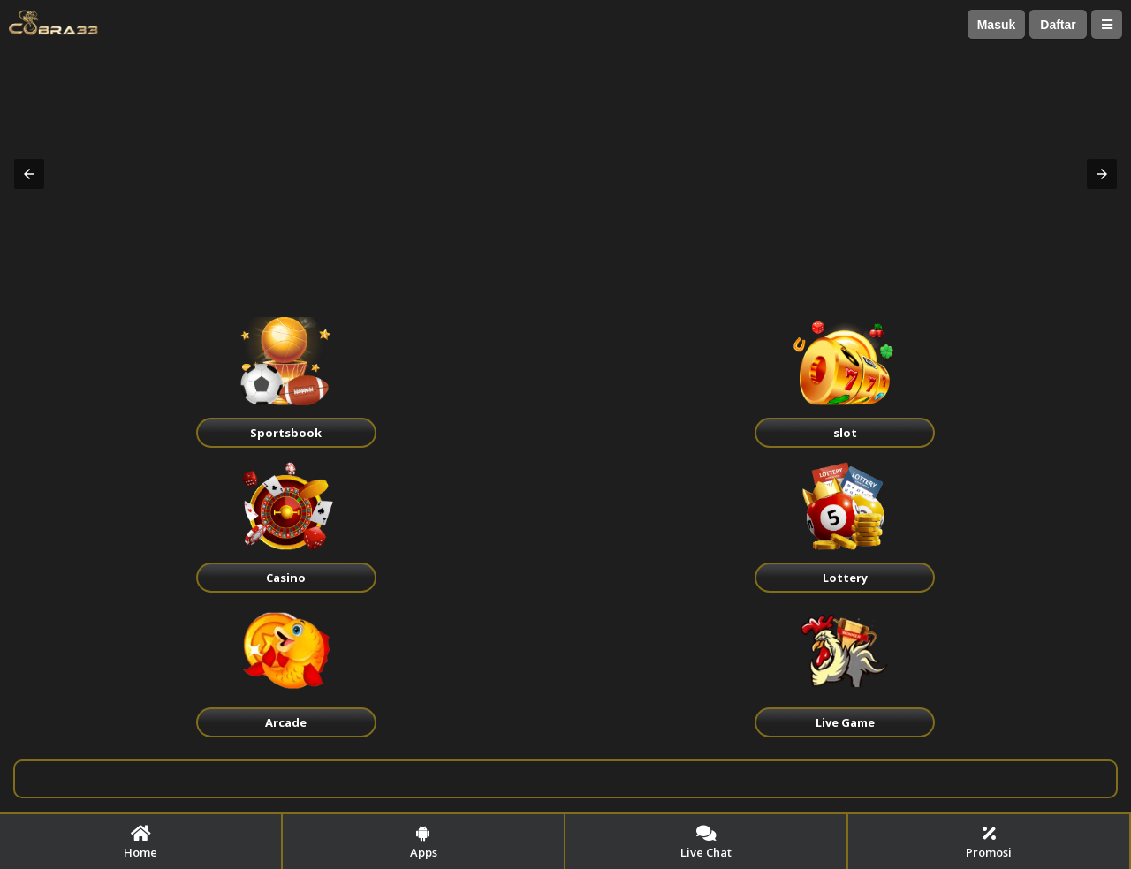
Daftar (1057, 25)
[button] (29, 174)
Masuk (996, 25)
